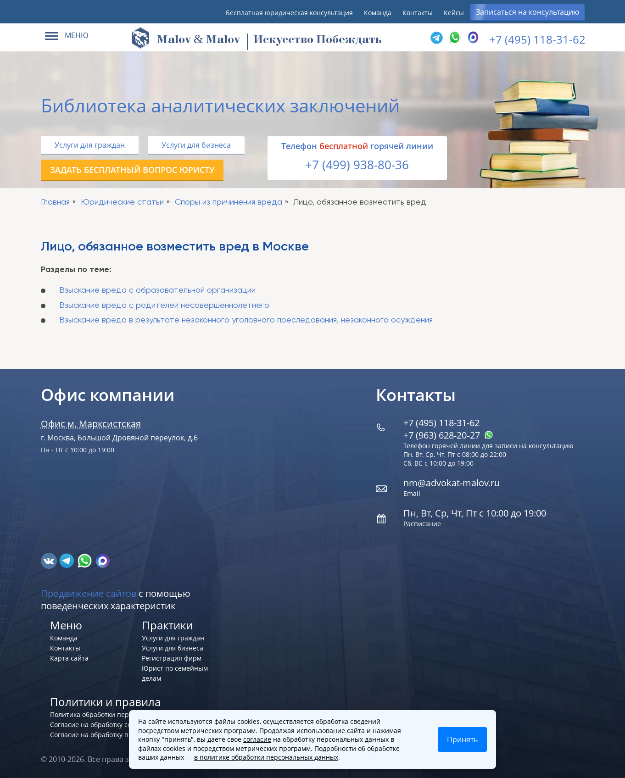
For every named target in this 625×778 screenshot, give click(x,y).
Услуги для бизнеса (196, 145)
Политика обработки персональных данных (119, 714)
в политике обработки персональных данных (266, 757)
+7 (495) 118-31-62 (537, 39)
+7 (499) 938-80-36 (357, 164)
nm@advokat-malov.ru (451, 483)
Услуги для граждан (90, 145)
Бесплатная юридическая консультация (289, 12)
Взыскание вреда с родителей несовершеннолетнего (164, 305)
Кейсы (454, 12)
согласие (257, 739)
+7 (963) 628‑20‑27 (448, 435)
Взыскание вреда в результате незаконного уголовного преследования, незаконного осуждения (246, 320)
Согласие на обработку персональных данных (123, 734)
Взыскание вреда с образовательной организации (157, 290)
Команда (377, 12)
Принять (462, 739)
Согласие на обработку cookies (98, 724)
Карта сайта (69, 658)
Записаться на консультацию (527, 12)
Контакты (417, 12)
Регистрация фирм (171, 658)
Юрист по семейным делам (175, 673)
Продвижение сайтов (88, 593)
